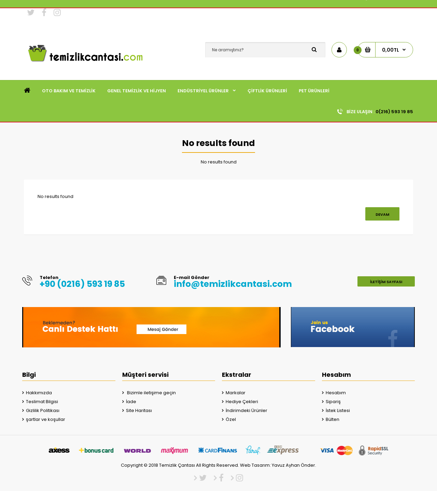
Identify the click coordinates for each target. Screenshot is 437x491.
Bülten (332, 419)
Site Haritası (139, 410)
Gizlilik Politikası (42, 410)
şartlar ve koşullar (45, 419)
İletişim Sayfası (386, 281)
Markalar (235, 392)
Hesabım (336, 392)
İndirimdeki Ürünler (246, 410)
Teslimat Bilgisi (42, 401)
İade (131, 401)
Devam (382, 214)
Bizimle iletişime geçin (151, 392)
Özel (231, 419)
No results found (219, 162)
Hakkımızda (39, 392)
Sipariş (333, 401)
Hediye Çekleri (242, 401)
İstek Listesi (338, 410)
